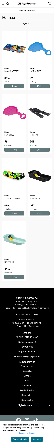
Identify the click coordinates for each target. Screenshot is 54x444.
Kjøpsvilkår (27, 371)
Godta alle (37, 439)
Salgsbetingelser (27, 390)
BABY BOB (35, 198)
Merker (26, 10)
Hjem (21, 10)
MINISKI (34, 134)
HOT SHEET (35, 71)
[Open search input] (7, 3)
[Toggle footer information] (50, 405)
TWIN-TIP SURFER (13, 198)
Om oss (27, 380)
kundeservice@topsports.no (27, 356)
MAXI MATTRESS (12, 71)
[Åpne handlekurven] (49, 3)
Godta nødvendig (20, 439)
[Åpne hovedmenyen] (3, 3)
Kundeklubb (27, 400)
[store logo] (26, 3)
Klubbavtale (27, 395)
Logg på (27, 375)
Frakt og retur (27, 366)
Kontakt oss (27, 385)
